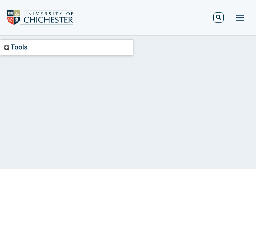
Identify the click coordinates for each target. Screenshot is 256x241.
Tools (15, 47)
